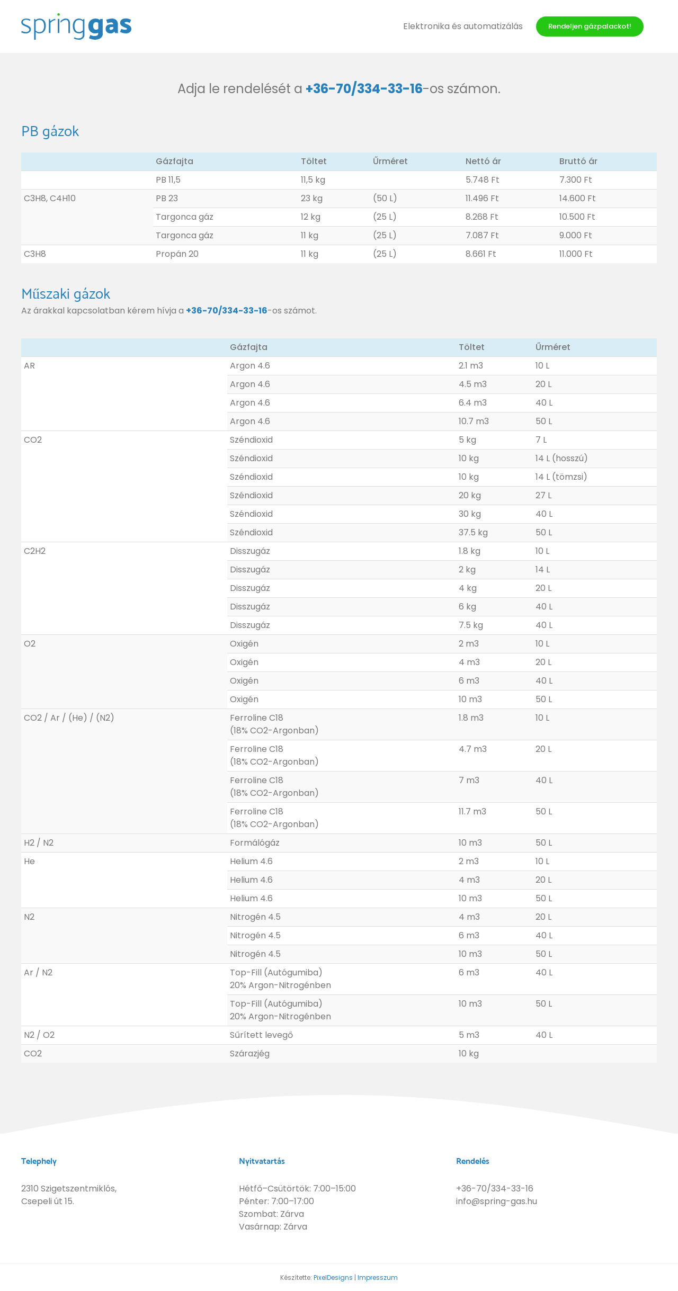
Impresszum (378, 1277)
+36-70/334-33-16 (364, 88)
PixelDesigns (333, 1277)
